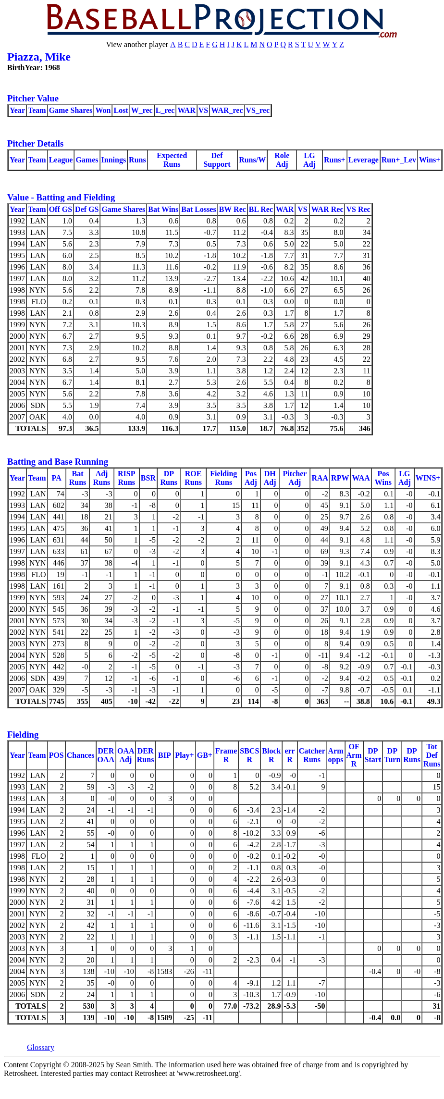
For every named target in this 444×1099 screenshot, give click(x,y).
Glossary (40, 1047)
